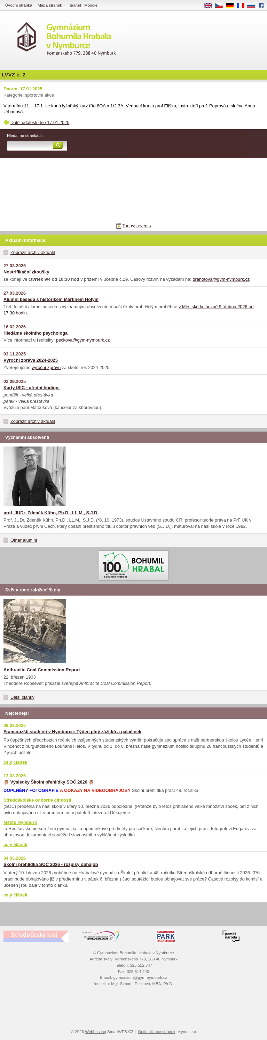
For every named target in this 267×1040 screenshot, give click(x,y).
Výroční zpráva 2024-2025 (30, 360)
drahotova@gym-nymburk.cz (221, 279)
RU (254, 6)
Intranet (74, 5)
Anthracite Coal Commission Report (41, 669)
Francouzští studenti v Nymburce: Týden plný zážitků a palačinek (72, 731)
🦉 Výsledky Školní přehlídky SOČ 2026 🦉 (48, 782)
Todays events (137, 225)
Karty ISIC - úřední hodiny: (31, 387)
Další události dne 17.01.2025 (39, 122)
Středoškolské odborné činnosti (37, 800)
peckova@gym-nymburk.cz (83, 340)
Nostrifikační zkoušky (26, 272)
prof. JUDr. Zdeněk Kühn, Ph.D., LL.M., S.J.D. (51, 512)
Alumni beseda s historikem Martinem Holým (51, 299)
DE (232, 6)
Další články (22, 697)
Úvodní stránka (18, 5)
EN (210, 6)
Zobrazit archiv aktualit (32, 252)
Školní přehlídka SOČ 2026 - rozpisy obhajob (50, 864)
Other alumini (23, 540)
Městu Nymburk (20, 822)
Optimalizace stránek (156, 1032)
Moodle (90, 5)
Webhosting (95, 1032)
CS (221, 6)
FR (242, 6)
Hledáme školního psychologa (35, 333)
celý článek (15, 762)
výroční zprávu (46, 367)
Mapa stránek (50, 5)
